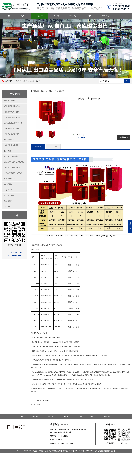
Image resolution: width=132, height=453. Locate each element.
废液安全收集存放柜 (11, 128)
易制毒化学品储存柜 (11, 134)
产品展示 (39, 16)
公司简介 (23, 16)
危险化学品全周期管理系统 (14, 162)
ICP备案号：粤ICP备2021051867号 (83, 451)
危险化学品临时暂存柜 (12, 167)
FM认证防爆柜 (9, 101)
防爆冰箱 (7, 151)
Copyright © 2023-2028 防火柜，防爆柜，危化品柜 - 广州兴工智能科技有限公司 (44, 451)
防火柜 (18, 81)
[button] (64, 75)
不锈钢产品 (8, 190)
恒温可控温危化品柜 (11, 145)
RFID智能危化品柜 (11, 156)
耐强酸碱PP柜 (9, 140)
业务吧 (113, 451)
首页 (8, 16)
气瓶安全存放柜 (10, 178)
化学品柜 (31, 81)
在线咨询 (124, 137)
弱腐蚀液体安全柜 (43, 401)
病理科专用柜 (9, 195)
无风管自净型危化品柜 (12, 117)
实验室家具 (8, 201)
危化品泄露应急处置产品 (13, 173)
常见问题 (72, 16)
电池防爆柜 (8, 184)
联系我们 (105, 16)
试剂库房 (7, 206)
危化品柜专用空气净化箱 (13, 123)
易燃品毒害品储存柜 (11, 112)
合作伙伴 (89, 16)
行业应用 (56, 16)
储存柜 (38, 81)
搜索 (127, 81)
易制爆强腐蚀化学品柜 (12, 106)
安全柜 (24, 81)
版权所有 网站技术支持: (103, 451)
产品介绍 (37, 146)
